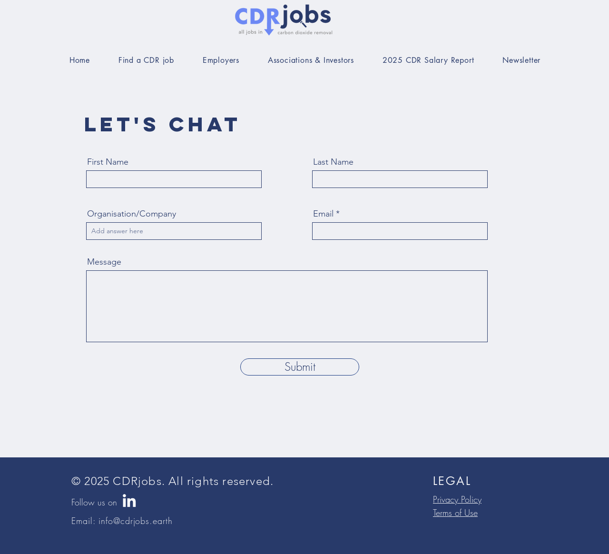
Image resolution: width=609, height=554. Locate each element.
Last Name (333, 162)
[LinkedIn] (129, 500)
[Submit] (299, 367)
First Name (107, 162)
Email (323, 213)
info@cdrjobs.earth (135, 520)
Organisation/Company (131, 213)
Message (104, 261)
